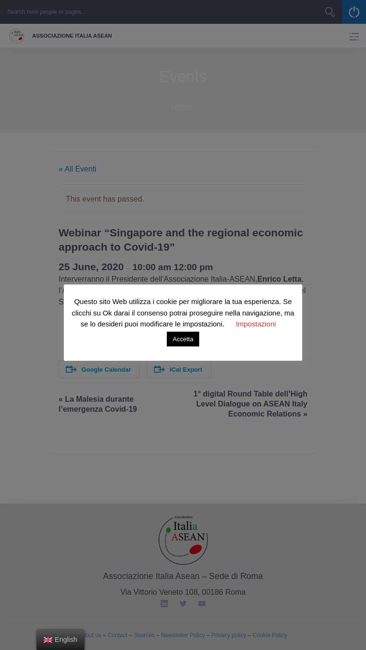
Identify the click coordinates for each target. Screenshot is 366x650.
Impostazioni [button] (256, 324)
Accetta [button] (183, 339)
